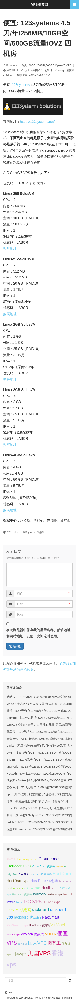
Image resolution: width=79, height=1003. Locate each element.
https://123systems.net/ (37, 122)
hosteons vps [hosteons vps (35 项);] (15, 888)
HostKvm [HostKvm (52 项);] (49, 888)
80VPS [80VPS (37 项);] (11, 859)
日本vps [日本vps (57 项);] (19, 954)
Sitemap (66, 997)
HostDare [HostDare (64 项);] (61, 873)
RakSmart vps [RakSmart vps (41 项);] (17, 925)
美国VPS (37, 70)
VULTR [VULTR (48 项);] (50, 934)
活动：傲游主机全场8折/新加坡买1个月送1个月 (37, 801)
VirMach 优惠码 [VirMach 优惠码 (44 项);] (32, 934)
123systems (21, 85)
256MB (40, 65)
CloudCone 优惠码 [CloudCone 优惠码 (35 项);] (43, 866)
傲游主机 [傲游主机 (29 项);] (22, 944)
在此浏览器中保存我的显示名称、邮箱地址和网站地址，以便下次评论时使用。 (38, 633)
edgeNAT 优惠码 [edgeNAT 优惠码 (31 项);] (42, 874)
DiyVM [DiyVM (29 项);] (59, 866)
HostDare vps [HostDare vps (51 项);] (18, 881)
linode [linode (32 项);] (19, 902)
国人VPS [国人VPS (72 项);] (37, 943)
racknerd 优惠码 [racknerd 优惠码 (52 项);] (27, 917)
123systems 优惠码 (33, 532)
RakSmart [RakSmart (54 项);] (50, 917)
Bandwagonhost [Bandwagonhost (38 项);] (26, 859)
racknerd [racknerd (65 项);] (40, 909)
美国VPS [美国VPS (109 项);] (39, 953)
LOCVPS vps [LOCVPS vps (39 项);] (51, 902)
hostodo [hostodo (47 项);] (39, 894)
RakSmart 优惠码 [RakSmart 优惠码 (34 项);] (39, 925)
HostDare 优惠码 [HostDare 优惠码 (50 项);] (44, 881)
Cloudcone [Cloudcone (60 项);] (49, 859)
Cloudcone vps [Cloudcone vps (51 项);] (19, 866)
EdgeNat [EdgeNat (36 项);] (12, 874)
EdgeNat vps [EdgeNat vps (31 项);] (25, 874)
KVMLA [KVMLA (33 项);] (11, 902)
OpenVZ (60, 65)
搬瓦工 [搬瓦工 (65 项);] (54, 943)
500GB (50, 65)
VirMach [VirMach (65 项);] (58, 924)
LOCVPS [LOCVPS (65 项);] (33, 901)
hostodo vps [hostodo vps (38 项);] (54, 894)
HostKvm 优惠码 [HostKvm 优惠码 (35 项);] (22, 894)
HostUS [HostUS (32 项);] (67, 894)
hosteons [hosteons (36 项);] (65, 881)
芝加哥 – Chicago (54, 70)
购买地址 (10, 248)
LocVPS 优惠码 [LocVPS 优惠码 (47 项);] (19, 910)
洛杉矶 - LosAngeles (19, 70)
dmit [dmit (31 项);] (66, 866)
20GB (32, 65)
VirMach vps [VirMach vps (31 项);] (13, 934)
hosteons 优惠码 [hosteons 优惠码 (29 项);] (32, 888)
